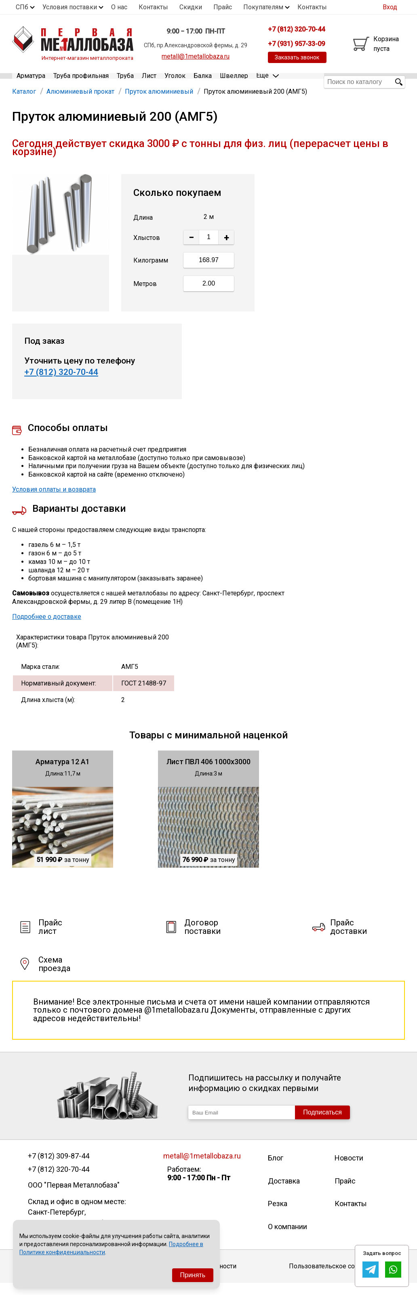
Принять (193, 1275)
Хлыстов (146, 249)
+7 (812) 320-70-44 (61, 384)
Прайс (222, 7)
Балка (203, 82)
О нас (119, 7)
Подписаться (322, 1124)
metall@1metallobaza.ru (196, 56)
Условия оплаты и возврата (54, 501)
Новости (349, 1169)
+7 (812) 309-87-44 (58, 1168)
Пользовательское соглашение (337, 1278)
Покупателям (263, 7)
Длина (143, 229)
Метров (145, 296)
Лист (149, 82)
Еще (267, 81)
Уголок (174, 82)
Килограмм (150, 272)
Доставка (284, 1192)
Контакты (153, 7)
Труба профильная (81, 82)
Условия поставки (69, 7)
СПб (22, 7)
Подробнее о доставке (46, 628)
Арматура (31, 82)
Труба (125, 82)
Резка (277, 1215)
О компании (287, 1238)
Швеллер (234, 82)
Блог (275, 1169)
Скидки (190, 7)
